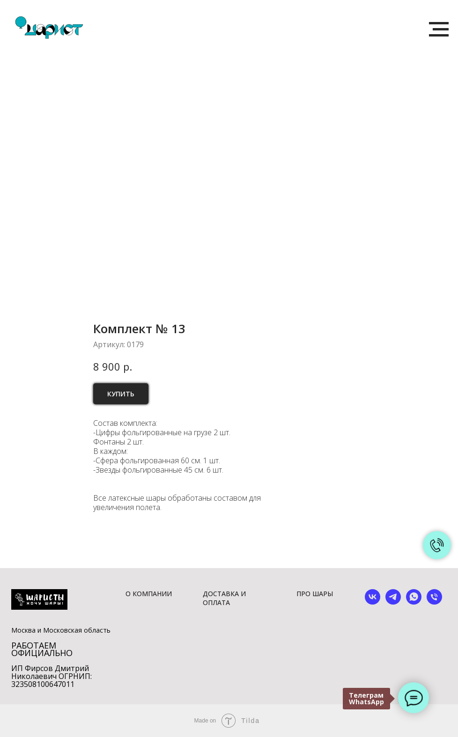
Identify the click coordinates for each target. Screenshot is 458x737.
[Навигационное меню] (439, 29)
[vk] (372, 602)
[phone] (434, 602)
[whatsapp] (413, 602)
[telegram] (393, 602)
